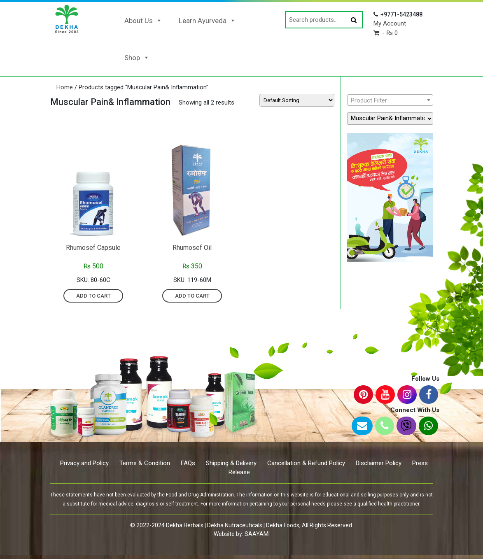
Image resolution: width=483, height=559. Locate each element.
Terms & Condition (144, 463)
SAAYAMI (257, 534)
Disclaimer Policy (378, 463)
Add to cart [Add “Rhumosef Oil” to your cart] (192, 296)
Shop (136, 58)
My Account (389, 23)
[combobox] (390, 100)
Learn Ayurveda (207, 20)
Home (64, 87)
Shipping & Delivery (231, 463)
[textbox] (390, 100)
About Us (143, 20)
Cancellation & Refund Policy (306, 463)
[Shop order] (296, 100)
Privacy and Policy (84, 463)
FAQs (188, 463)
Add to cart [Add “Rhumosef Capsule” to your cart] (93, 296)
